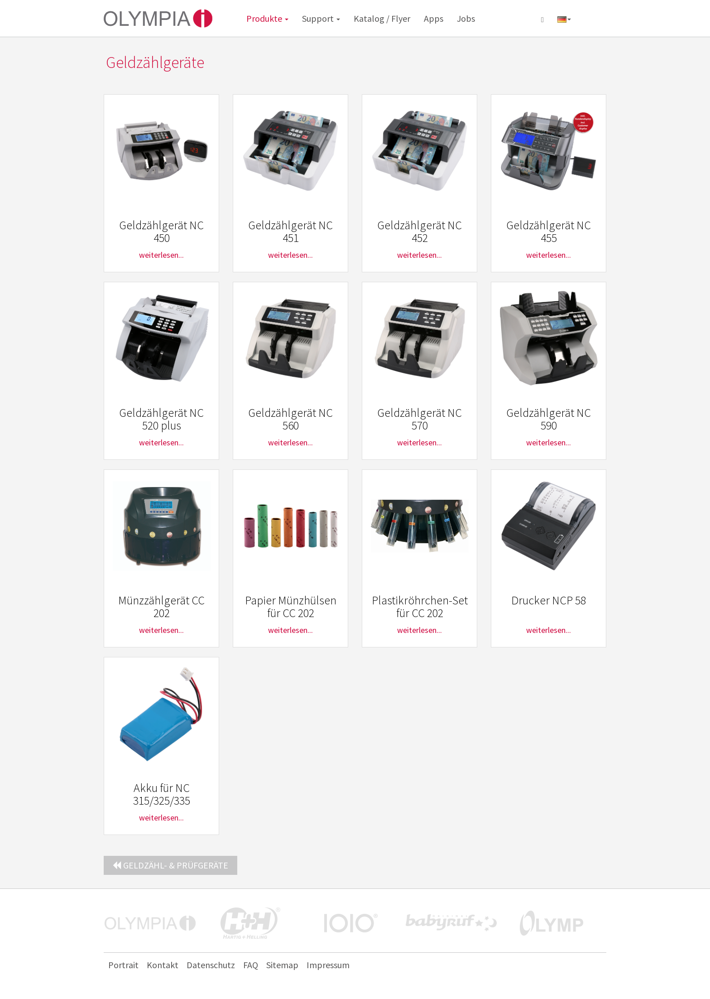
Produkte (267, 18)
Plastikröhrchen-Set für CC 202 (420, 607)
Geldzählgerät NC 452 (419, 231)
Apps (433, 18)
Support (321, 18)
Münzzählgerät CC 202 (161, 607)
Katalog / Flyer (382, 18)
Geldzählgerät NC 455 (548, 231)
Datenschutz (211, 964)
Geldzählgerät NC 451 (290, 231)
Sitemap (282, 964)
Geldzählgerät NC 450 (161, 231)
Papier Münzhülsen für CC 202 (290, 607)
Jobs (466, 18)
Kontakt (162, 964)
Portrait (123, 964)
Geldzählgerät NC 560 (290, 419)
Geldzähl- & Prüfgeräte (170, 865)
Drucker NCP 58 (548, 600)
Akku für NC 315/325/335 (161, 794)
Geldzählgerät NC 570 (419, 419)
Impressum (328, 964)
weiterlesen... (161, 255)
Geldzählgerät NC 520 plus (161, 419)
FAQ (250, 964)
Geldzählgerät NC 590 (548, 419)
